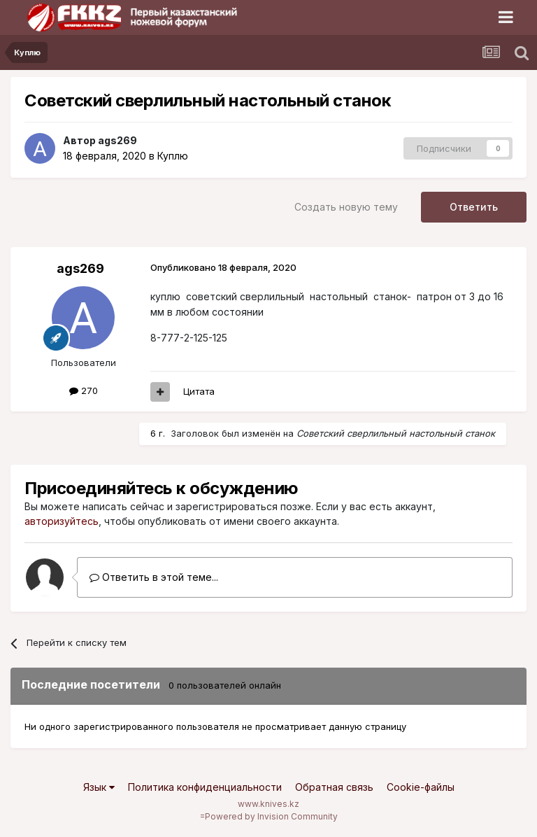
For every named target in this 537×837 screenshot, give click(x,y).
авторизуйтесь (61, 521)
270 (83, 390)
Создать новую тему (346, 207)
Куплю (172, 156)
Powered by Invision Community (271, 816)
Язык (99, 787)
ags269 (117, 140)
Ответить (474, 207)
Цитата (199, 391)
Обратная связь (334, 787)
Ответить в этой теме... (154, 577)
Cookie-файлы (420, 787)
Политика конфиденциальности (205, 787)
